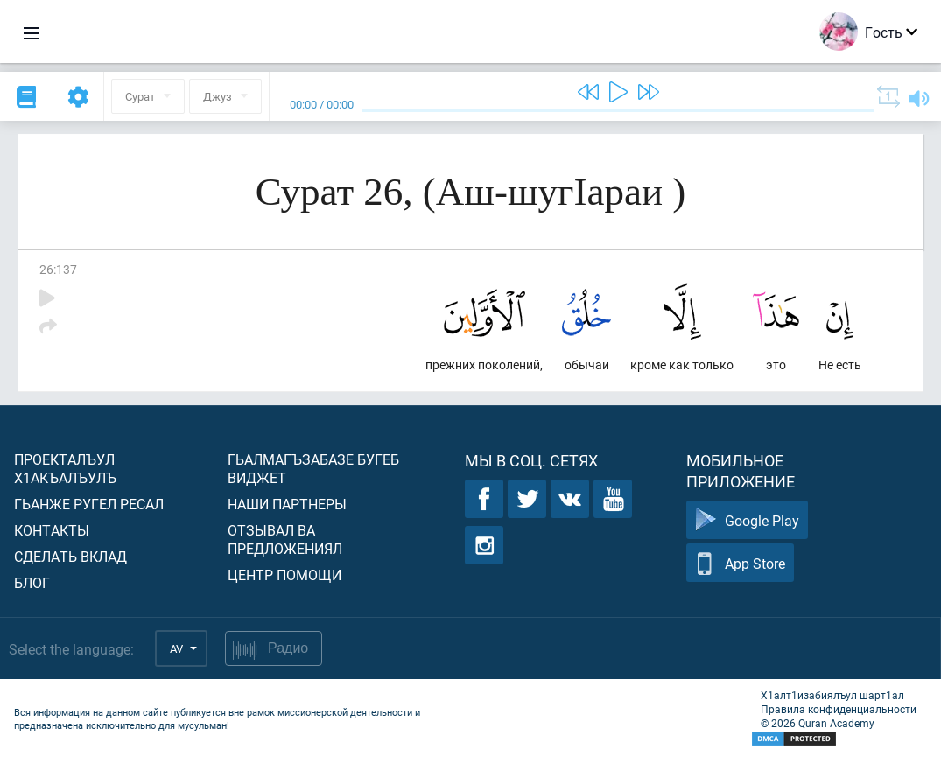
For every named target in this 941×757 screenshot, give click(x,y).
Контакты (51, 530)
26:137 (58, 269)
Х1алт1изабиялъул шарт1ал (832, 695)
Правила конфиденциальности (838, 709)
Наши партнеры (287, 503)
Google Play (747, 520)
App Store (740, 563)
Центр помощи (284, 574)
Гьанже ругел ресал (89, 503)
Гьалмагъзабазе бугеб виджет (313, 468)
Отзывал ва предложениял (285, 539)
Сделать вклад (70, 556)
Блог (32, 582)
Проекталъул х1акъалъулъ (65, 468)
